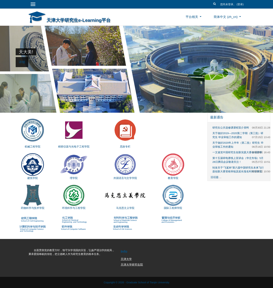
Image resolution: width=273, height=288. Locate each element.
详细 (22, 62)
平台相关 (192, 17)
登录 (240, 4)
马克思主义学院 (125, 207)
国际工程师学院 (173, 207)
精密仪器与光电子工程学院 (73, 146)
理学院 (74, 178)
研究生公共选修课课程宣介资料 (230, 127)
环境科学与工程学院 (73, 207)
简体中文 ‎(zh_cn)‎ (226, 17)
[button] (214, 3)
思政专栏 (125, 146)
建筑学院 (32, 178)
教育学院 (173, 178)
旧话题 (215, 177)
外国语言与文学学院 (125, 178)
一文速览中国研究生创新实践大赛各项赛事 (237, 152)
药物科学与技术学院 (32, 207)
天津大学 (126, 259)
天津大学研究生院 (132, 264)
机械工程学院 (32, 146)
